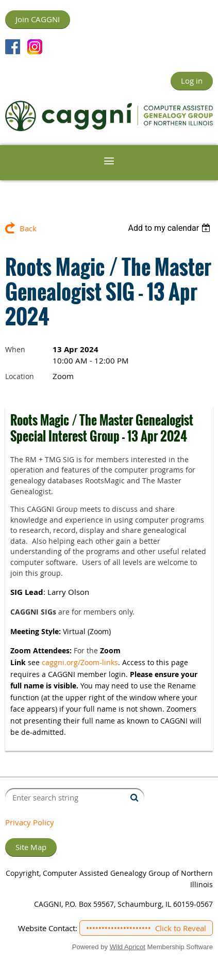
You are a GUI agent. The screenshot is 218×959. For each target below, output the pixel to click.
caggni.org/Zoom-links (80, 662)
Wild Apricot (127, 947)
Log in (192, 80)
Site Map (30, 847)
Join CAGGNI (37, 19)
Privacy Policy (29, 822)
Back (28, 228)
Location (19, 376)
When (15, 349)
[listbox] (170, 228)
